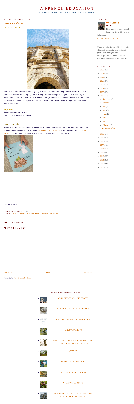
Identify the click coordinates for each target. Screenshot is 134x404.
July (104, 106)
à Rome (14, 213)
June (104, 110)
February (106, 125)
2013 (102, 152)
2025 (102, 74)
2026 (102, 70)
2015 (102, 145)
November (107, 99)
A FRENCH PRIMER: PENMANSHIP (73, 319)
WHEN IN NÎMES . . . (15, 23)
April (105, 118)
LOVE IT (73, 351)
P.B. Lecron (113, 23)
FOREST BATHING (73, 330)
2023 (102, 81)
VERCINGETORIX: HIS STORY (73, 298)
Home (48, 273)
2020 (102, 92)
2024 (102, 77)
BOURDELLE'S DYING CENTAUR (72, 309)
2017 (102, 138)
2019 (102, 96)
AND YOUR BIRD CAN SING (73, 372)
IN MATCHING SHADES (72, 362)
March (105, 121)
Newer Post (8, 273)
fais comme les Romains (46, 213)
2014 (102, 149)
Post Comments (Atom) (22, 278)
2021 (102, 88)
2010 (102, 164)
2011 (102, 160)
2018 (102, 134)
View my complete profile (109, 39)
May (104, 114)
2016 (102, 141)
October (106, 103)
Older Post (88, 273)
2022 (102, 85)
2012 (102, 156)
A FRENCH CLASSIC (73, 383)
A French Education (67, 8)
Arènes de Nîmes (26, 213)
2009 (102, 167)
